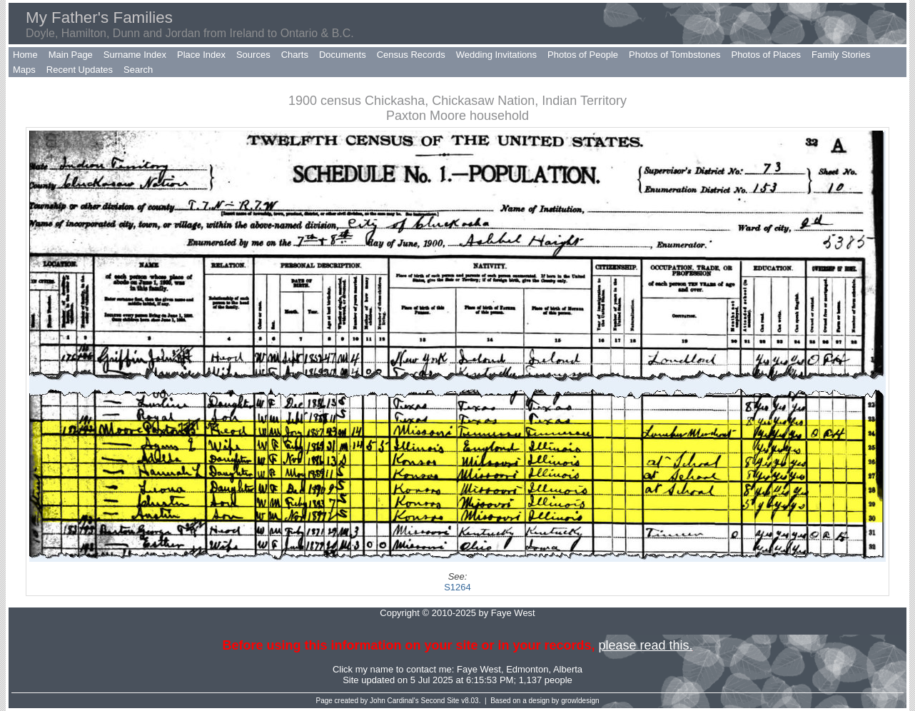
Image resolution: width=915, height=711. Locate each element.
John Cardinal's (394, 701)
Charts (294, 54)
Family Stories (841, 54)
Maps (24, 69)
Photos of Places (766, 54)
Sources (253, 54)
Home (25, 54)
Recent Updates (79, 69)
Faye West (479, 669)
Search (138, 69)
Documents (342, 54)
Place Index (201, 54)
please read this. (645, 645)
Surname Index (134, 54)
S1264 (457, 587)
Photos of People (582, 54)
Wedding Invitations (496, 54)
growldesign (580, 701)
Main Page (71, 54)
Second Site (440, 701)
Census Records (411, 54)
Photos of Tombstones (674, 54)
